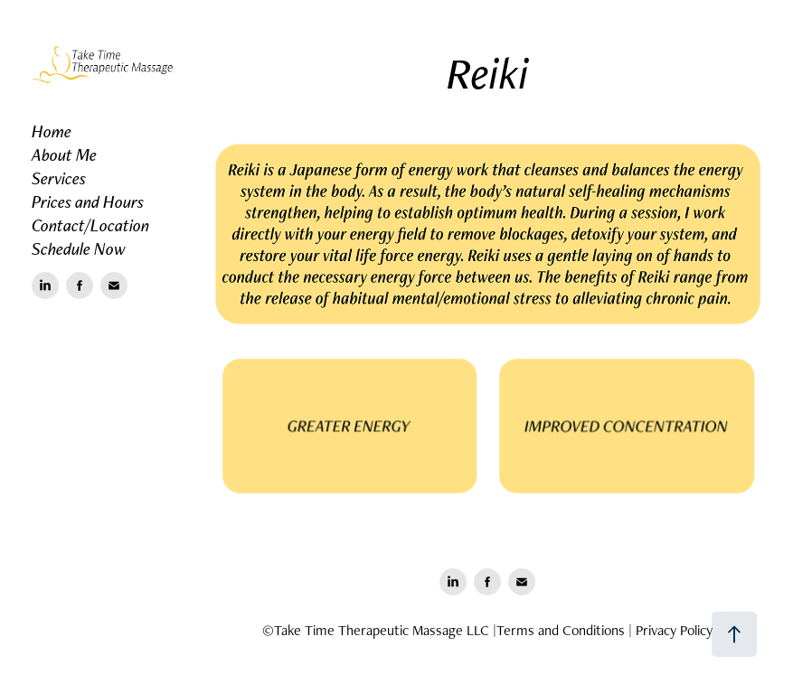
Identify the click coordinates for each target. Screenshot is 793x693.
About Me (64, 154)
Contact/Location (90, 225)
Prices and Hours (88, 201)
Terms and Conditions (560, 630)
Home (51, 131)
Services (59, 178)
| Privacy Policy (670, 630)
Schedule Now (79, 248)
